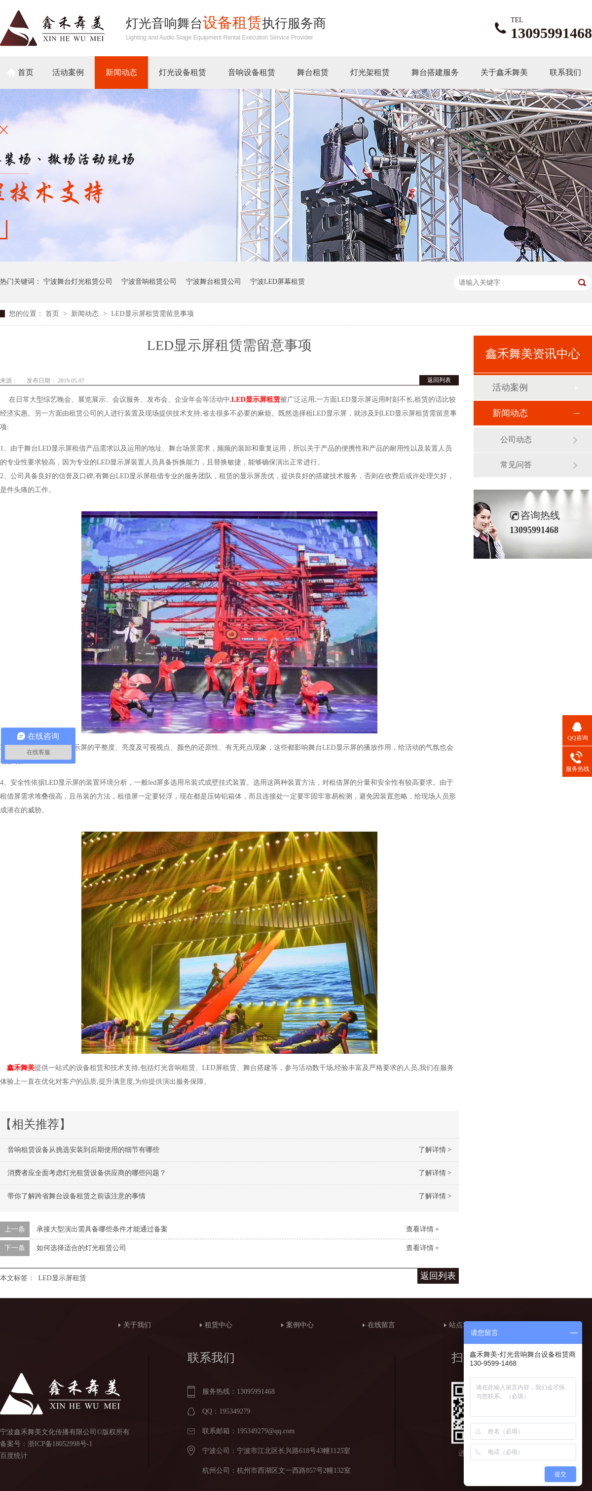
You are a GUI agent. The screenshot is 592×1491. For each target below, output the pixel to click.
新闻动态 (121, 72)
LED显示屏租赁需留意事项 (152, 313)
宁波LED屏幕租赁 (277, 281)
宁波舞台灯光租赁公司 (77, 281)
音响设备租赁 (251, 72)
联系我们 (565, 72)
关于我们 (137, 1325)
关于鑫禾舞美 (504, 72)
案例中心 (300, 1325)
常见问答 (516, 464)
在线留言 (381, 1325)
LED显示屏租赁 (255, 399)
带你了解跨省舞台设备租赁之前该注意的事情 (76, 1196)
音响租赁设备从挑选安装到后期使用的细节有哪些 (83, 1149)
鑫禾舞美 (21, 1067)
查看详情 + (422, 1229)
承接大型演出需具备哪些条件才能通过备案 (102, 1229)
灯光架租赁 (370, 72)
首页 (26, 72)
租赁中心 (218, 1325)
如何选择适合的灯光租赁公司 (81, 1248)
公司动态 (516, 439)
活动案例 (68, 72)
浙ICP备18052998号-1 (60, 1444)
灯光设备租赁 (182, 72)
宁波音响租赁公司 (149, 281)
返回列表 (439, 380)
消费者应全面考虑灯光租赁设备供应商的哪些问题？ (86, 1173)
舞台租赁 (313, 72)
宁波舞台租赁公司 (213, 281)
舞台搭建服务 (435, 72)
